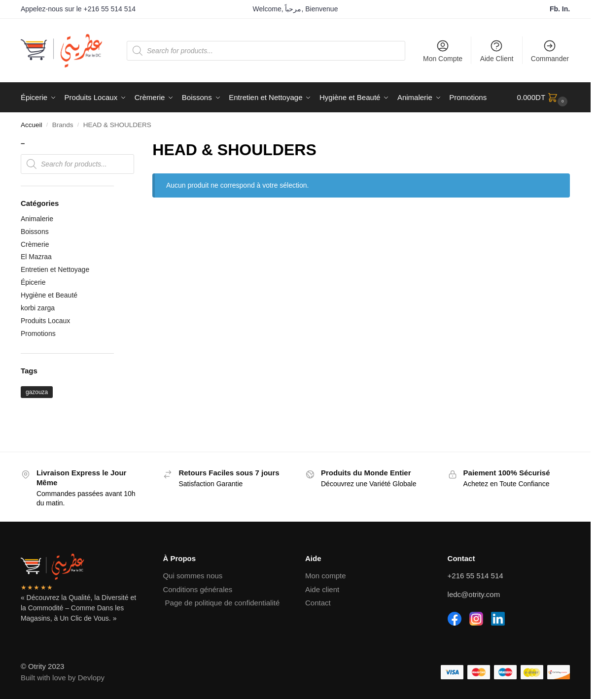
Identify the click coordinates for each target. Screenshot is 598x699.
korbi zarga (38, 308)
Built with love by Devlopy (63, 677)
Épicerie (33, 282)
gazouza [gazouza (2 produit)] (37, 392)
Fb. (556, 9)
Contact (318, 603)
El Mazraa (36, 257)
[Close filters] (117, 144)
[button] (543, 97)
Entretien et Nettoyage (55, 269)
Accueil (31, 125)
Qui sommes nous (192, 575)
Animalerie (37, 219)
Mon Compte (442, 51)
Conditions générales (197, 589)
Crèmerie (35, 244)
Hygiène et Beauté (49, 295)
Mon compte (325, 575)
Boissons (35, 231)
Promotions (38, 333)
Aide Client (497, 51)
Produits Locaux (45, 321)
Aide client (322, 589)
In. (566, 9)
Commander (550, 51)
